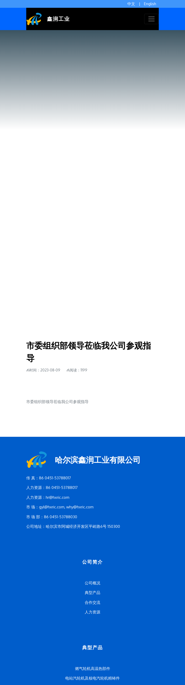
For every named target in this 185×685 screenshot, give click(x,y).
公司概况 (92, 582)
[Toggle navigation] (151, 19)
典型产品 (92, 592)
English (150, 3)
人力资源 (92, 612)
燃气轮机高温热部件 (92, 668)
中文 (131, 3)
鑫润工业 (48, 19)
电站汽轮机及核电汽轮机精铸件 (92, 678)
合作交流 (92, 602)
